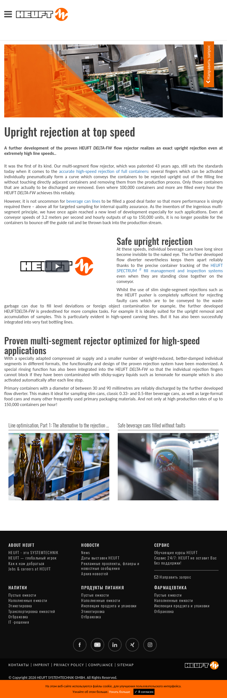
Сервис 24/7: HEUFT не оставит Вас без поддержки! (185, 560)
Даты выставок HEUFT (100, 558)
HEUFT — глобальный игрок (32, 558)
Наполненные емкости (27, 600)
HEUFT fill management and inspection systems (170, 268)
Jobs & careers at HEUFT (29, 569)
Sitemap (125, 665)
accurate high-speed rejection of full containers (103, 171)
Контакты (18, 665)
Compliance (100, 665)
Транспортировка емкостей (31, 611)
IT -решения (18, 622)
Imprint (41, 665)
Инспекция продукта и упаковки (109, 605)
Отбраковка (18, 616)
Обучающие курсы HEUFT (176, 552)
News (85, 552)
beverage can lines (83, 201)
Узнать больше (119, 692)
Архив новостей (94, 573)
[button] (57, 266)
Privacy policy (69, 665)
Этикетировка (20, 605)
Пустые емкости (22, 595)
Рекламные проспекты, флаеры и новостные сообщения (110, 566)
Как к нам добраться (26, 563)
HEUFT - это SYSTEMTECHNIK (33, 552)
